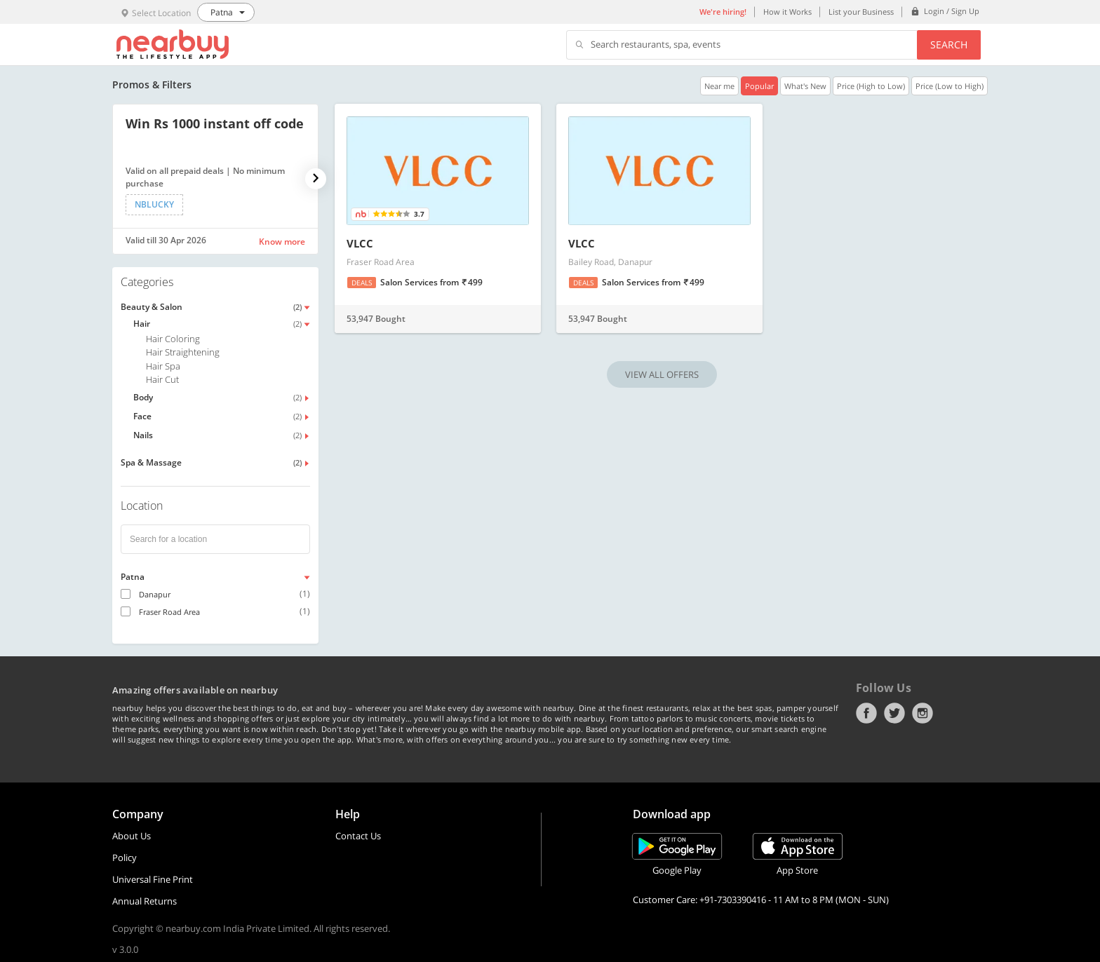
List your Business (861, 11)
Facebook (866, 713)
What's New (805, 86)
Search (948, 44)
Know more (282, 242)
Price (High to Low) (871, 86)
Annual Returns (144, 901)
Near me (719, 86)
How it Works (787, 11)
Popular (759, 86)
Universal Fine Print (152, 879)
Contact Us (358, 835)
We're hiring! (722, 11)
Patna (133, 577)
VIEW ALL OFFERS (662, 374)
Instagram (922, 713)
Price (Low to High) (949, 86)
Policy (124, 857)
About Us (131, 835)
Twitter (894, 713)
